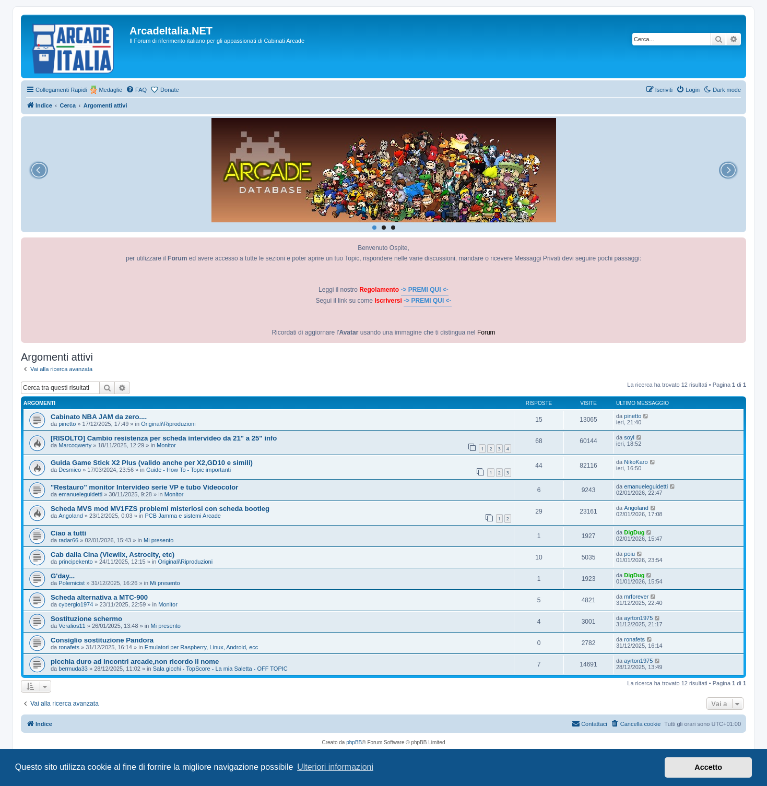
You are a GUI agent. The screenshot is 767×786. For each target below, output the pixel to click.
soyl (629, 437)
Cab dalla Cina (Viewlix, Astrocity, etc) (112, 554)
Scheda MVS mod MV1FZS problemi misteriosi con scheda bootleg (160, 509)
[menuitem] (136, 90)
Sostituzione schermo (86, 619)
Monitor (166, 445)
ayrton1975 (638, 618)
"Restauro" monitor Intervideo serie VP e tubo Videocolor (144, 487)
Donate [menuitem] (169, 90)
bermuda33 (73, 668)
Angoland (70, 516)
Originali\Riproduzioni (168, 424)
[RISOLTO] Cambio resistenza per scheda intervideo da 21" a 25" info (164, 438)
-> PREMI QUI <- (425, 289)
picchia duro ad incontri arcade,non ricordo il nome (135, 661)
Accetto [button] (708, 767)
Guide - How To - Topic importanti (188, 470)
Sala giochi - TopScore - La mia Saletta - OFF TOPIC (220, 668)
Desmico (69, 470)
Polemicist (71, 583)
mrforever (636, 596)
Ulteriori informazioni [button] (335, 767)
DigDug (634, 532)
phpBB (354, 742)
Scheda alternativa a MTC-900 (99, 597)
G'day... (63, 576)
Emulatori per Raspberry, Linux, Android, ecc (201, 647)
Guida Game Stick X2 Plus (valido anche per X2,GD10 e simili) (152, 463)
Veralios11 (71, 626)
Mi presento (158, 540)
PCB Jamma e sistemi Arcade (183, 516)
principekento (75, 561)
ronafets (68, 647)
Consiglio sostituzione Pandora (102, 640)
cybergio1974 (75, 604)
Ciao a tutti (68, 533)
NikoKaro (635, 462)
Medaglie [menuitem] (110, 90)
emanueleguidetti (80, 494)
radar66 (68, 540)
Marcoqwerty (74, 445)
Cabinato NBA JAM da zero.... (99, 417)
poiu (629, 554)
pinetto (67, 424)
